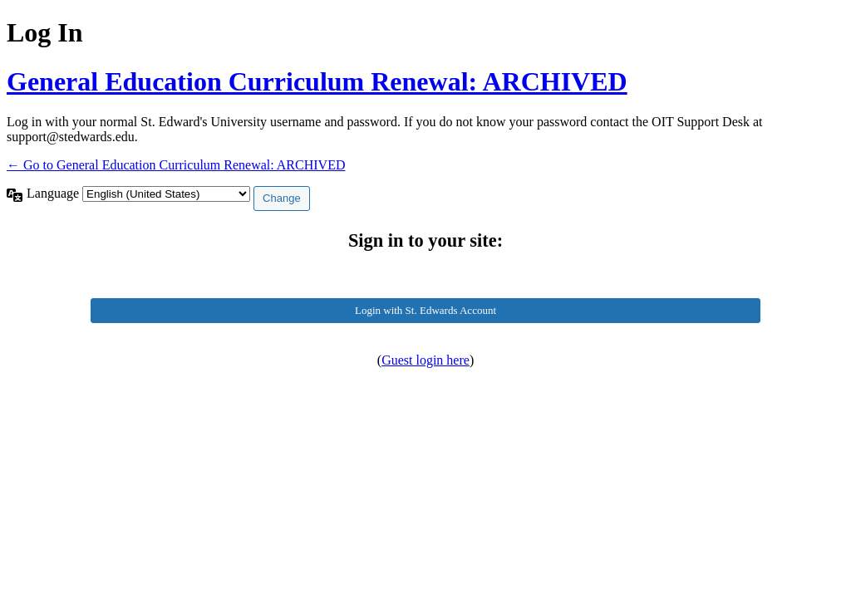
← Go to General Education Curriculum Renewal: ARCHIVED (176, 165)
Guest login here (425, 360)
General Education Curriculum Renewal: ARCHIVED (317, 81)
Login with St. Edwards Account (425, 310)
